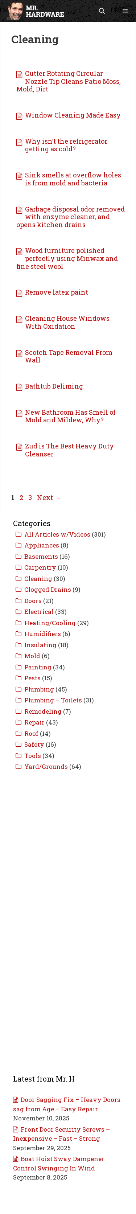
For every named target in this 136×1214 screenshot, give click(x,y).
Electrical (39, 611)
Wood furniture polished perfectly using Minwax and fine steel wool (67, 258)
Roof (31, 733)
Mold (32, 656)
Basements (41, 556)
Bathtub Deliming (54, 386)
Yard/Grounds (46, 766)
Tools (32, 755)
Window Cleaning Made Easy (73, 115)
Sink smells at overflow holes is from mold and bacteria (73, 179)
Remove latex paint (56, 292)
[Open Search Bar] (102, 11)
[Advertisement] (68, 850)
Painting (37, 667)
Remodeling (43, 711)
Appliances (41, 545)
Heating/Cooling (50, 623)
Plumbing (39, 689)
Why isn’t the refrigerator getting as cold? (66, 145)
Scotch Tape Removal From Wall (68, 356)
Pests (32, 678)
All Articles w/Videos (57, 534)
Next (49, 497)
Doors (33, 600)
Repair (34, 722)
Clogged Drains (47, 589)
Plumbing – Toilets (53, 700)
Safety (34, 744)
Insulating (40, 645)
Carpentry (40, 567)
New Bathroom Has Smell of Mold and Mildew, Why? (70, 416)
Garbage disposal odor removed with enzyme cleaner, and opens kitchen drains (70, 217)
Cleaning (38, 578)
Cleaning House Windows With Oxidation (67, 322)
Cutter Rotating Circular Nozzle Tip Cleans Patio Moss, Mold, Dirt (68, 81)
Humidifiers (42, 633)
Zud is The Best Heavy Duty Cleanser (69, 450)
